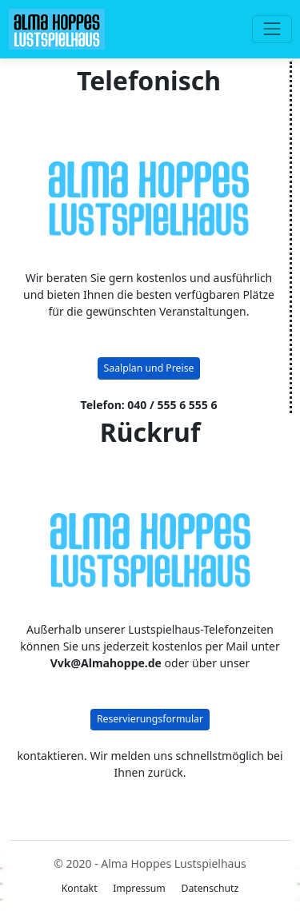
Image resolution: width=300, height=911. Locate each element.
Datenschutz (209, 888)
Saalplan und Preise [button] (149, 368)
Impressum (139, 888)
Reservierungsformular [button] (150, 719)
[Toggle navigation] (271, 29)
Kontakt (80, 888)
